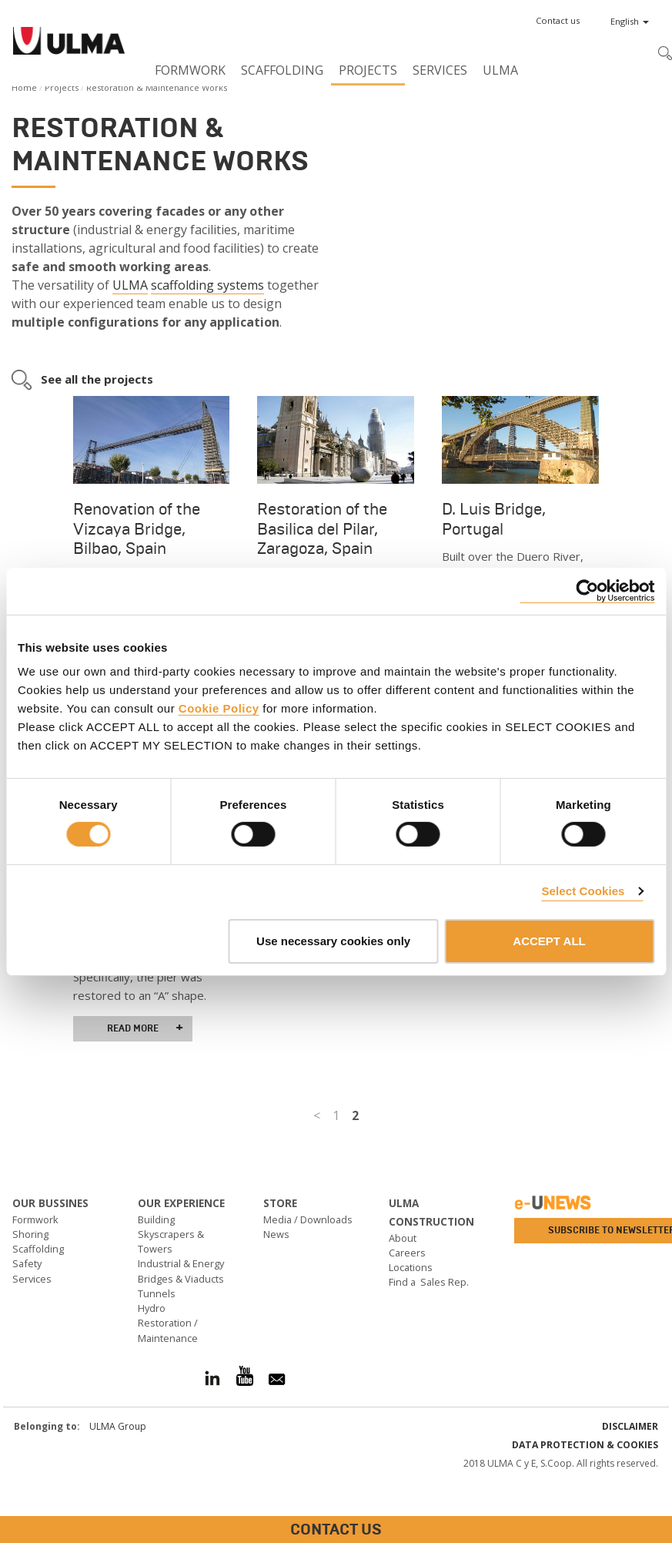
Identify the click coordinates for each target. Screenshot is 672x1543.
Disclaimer (630, 1426)
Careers (407, 1253)
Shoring (30, 1234)
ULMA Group (117, 1426)
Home (24, 87)
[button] (558, 21)
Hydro (151, 1308)
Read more (145, 1028)
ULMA (500, 70)
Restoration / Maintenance (168, 1330)
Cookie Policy (219, 708)
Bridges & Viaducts (181, 1279)
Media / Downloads (308, 1219)
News (276, 1234)
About (402, 1238)
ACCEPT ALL (549, 941)
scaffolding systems (207, 285)
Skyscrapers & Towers (171, 1241)
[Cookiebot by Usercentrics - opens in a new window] (587, 590)
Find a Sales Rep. (429, 1282)
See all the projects (97, 379)
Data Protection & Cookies (585, 1444)
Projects (368, 70)
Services (440, 70)
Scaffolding (282, 70)
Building (156, 1219)
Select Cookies (582, 890)
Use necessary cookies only (333, 941)
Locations (411, 1267)
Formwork (190, 70)
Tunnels (157, 1293)
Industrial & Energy (181, 1263)
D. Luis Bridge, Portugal (494, 518)
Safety (27, 1263)
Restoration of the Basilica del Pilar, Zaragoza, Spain (322, 528)
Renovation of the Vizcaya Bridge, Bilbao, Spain (136, 528)
